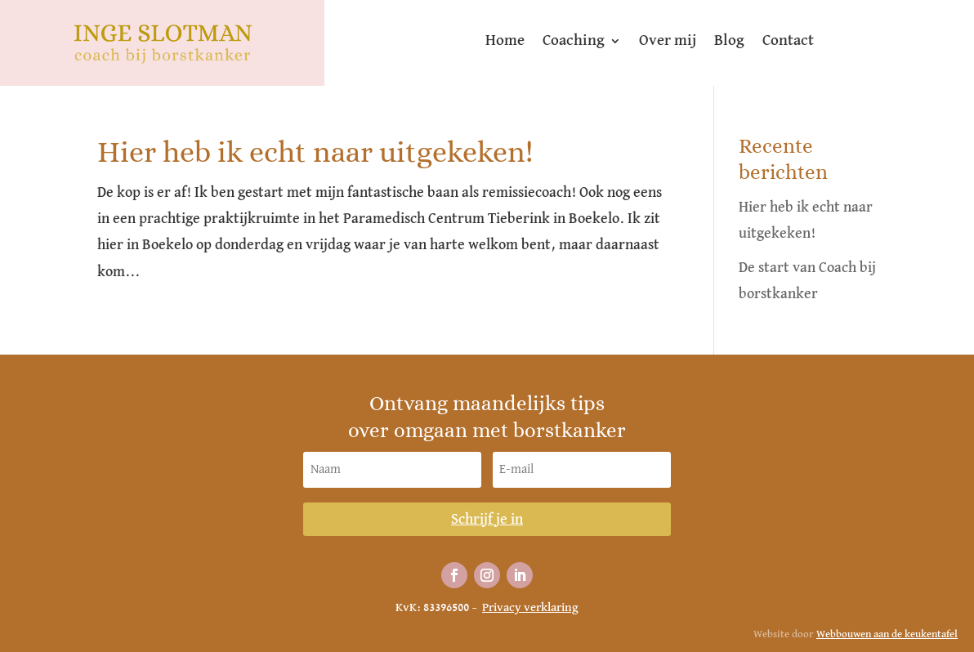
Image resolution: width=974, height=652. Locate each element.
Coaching (574, 41)
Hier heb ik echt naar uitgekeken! (315, 151)
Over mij (667, 41)
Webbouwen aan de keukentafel (887, 634)
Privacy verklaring (530, 607)
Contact (788, 41)
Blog (729, 41)
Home (505, 41)
